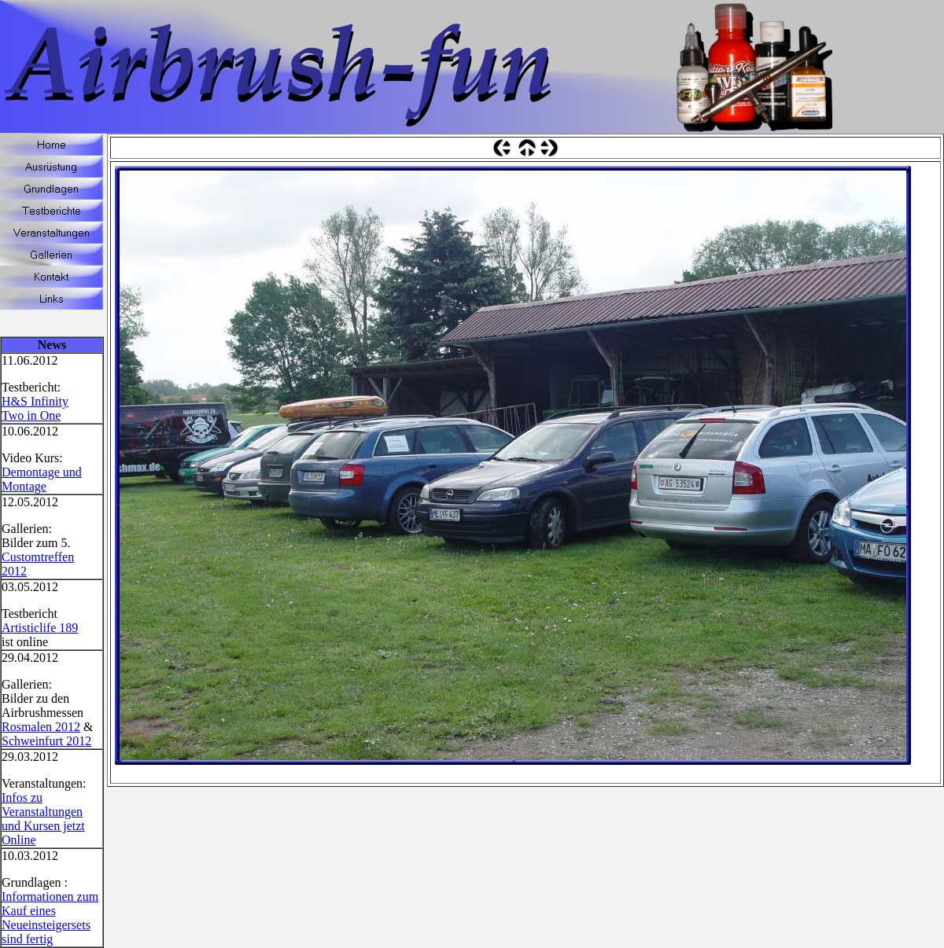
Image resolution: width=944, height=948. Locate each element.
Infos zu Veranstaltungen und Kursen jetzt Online (43, 819)
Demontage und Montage (42, 479)
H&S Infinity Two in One (35, 408)
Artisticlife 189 (40, 627)
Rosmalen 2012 (41, 726)
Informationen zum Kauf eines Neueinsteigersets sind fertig (50, 918)
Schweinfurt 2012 (46, 741)
